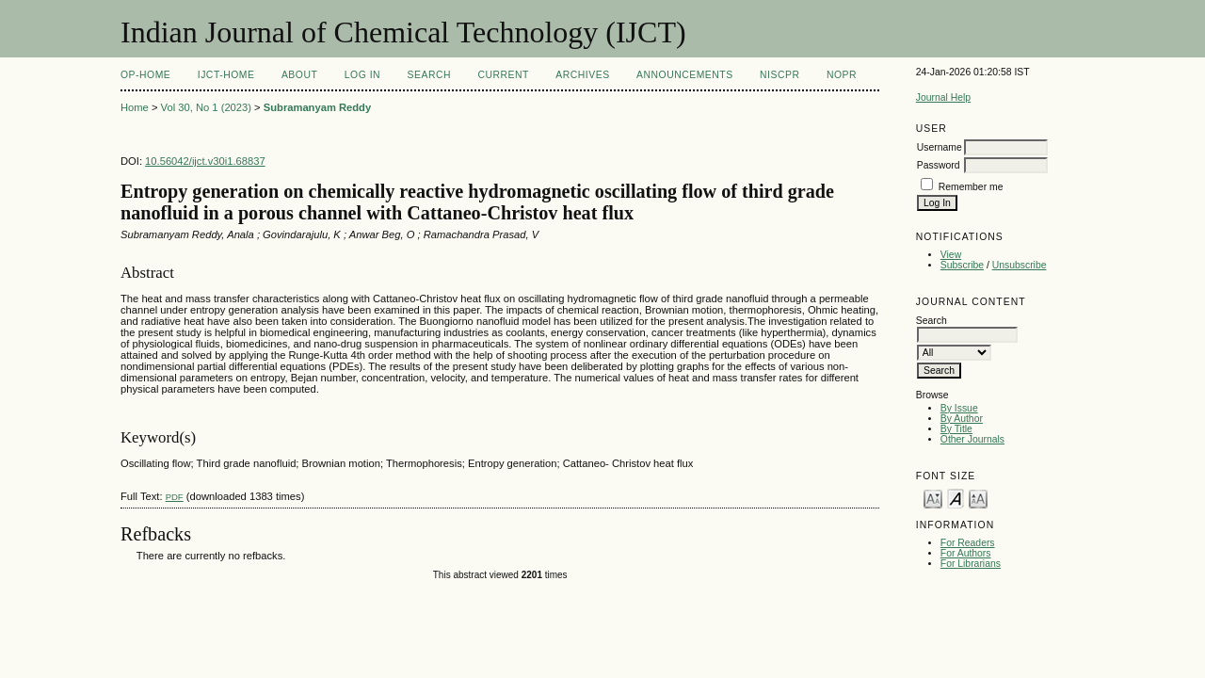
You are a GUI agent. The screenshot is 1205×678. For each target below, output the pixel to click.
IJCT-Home (226, 75)
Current (502, 75)
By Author (961, 418)
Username (939, 147)
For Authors (965, 553)
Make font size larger (978, 497)
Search (429, 75)
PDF (175, 497)
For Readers (967, 543)
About (299, 75)
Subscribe (962, 265)
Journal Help (943, 97)
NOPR (842, 75)
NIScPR (779, 75)
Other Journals (972, 439)
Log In (362, 75)
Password (938, 165)
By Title (956, 429)
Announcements (684, 75)
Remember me (971, 187)
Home (134, 107)
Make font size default (955, 497)
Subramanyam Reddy (317, 107)
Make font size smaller (933, 497)
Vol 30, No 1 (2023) (206, 107)
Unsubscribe (1019, 265)
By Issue (959, 408)
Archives (582, 75)
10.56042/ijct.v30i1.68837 (205, 161)
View (950, 255)
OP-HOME (145, 75)
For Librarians (970, 563)
